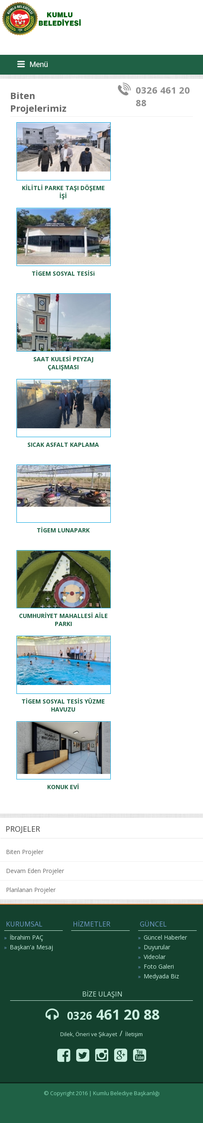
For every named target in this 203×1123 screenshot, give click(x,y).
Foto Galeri (159, 966)
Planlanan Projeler (31, 890)
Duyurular (157, 947)
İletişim (134, 1034)
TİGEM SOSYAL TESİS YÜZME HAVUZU (63, 705)
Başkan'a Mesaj (31, 947)
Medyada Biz (161, 976)
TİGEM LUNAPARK (63, 530)
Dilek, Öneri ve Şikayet (88, 1034)
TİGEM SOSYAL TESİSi (63, 273)
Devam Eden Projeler (35, 871)
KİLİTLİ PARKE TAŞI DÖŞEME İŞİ (63, 192)
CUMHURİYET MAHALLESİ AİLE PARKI (63, 620)
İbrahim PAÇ (26, 937)
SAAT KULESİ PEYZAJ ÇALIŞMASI (63, 363)
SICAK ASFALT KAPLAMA (63, 445)
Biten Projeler (24, 852)
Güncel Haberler (165, 937)
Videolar (155, 957)
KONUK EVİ (63, 787)
